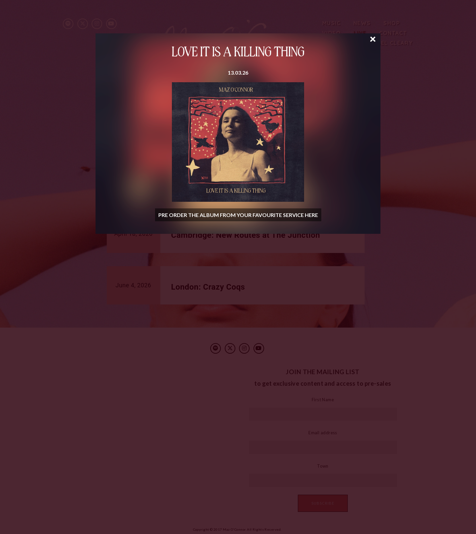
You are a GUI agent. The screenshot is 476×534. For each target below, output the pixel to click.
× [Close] (373, 38)
